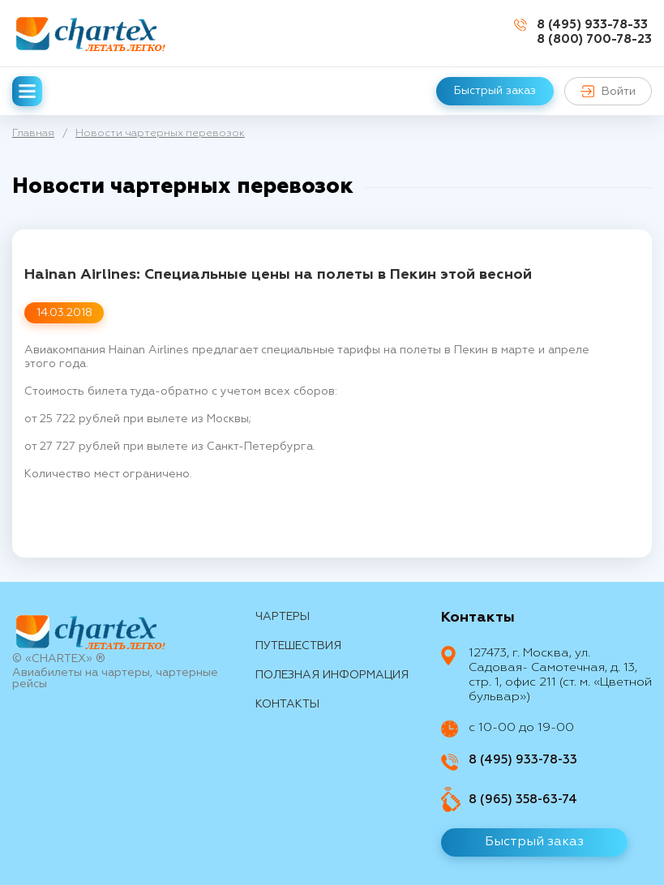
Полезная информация (332, 675)
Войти (608, 91)
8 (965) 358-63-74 (523, 799)
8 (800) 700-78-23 (594, 39)
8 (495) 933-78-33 (592, 25)
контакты (287, 704)
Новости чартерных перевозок (160, 133)
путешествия (298, 646)
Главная (33, 133)
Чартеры (282, 616)
